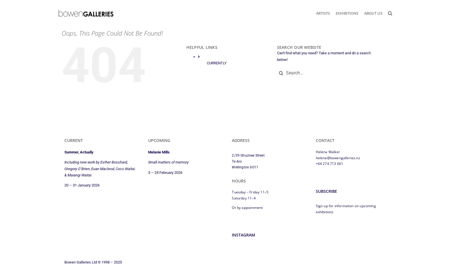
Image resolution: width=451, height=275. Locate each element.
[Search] (281, 73)
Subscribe (326, 191)
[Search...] (329, 73)
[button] (390, 13)
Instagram (243, 235)
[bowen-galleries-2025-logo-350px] (86, 11)
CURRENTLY (217, 63)
